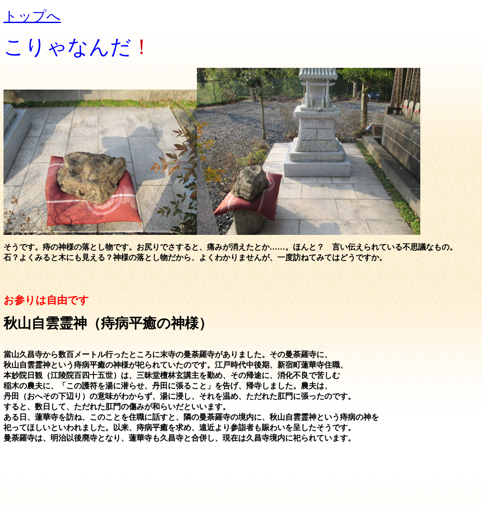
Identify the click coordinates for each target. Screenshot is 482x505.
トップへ (32, 16)
